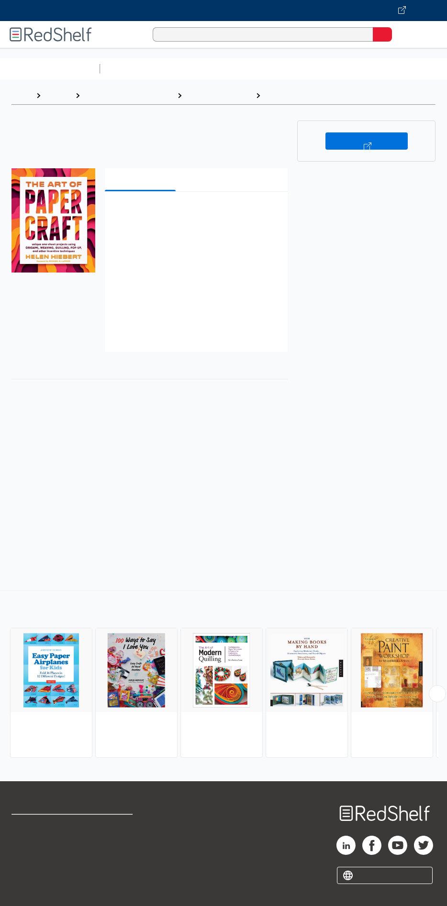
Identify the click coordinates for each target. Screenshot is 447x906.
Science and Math (187, 68)
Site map (26, 889)
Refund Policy (115, 846)
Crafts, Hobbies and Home (128, 95)
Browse (58, 95)
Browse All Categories (50, 68)
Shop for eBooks (39, 825)
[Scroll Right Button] (437, 693)
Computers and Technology (273, 68)
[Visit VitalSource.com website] (223, 10)
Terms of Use (115, 825)
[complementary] (223, 675)
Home (21, 95)
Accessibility (114, 868)
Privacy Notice (35, 868)
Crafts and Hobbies (218, 95)
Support (24, 846)
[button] (195, 213)
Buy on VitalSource (366, 141)
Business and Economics (371, 68)
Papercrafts (287, 95)
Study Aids (129, 68)
